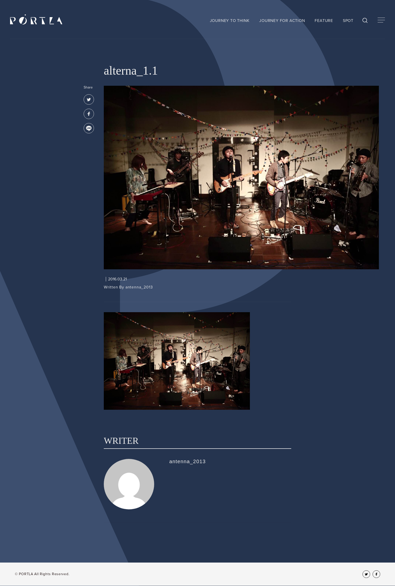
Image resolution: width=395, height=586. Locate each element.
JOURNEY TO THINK (230, 20)
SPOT (348, 20)
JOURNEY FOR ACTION (282, 20)
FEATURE (324, 20)
